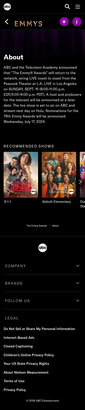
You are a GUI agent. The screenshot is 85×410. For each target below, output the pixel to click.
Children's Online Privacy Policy (29, 355)
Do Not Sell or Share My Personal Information (39, 329)
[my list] (64, 21)
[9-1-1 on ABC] (21, 178)
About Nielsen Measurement (26, 372)
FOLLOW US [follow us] (17, 301)
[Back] (7, 21)
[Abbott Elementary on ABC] (59, 178)
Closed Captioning (18, 346)
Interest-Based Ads (19, 337)
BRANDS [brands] (14, 283)
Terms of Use (14, 381)
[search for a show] (67, 6)
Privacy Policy (15, 390)
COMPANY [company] (15, 266)
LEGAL (12, 318)
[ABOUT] (76, 21)
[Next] (79, 181)
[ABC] (7, 7)
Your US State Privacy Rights (26, 363)
